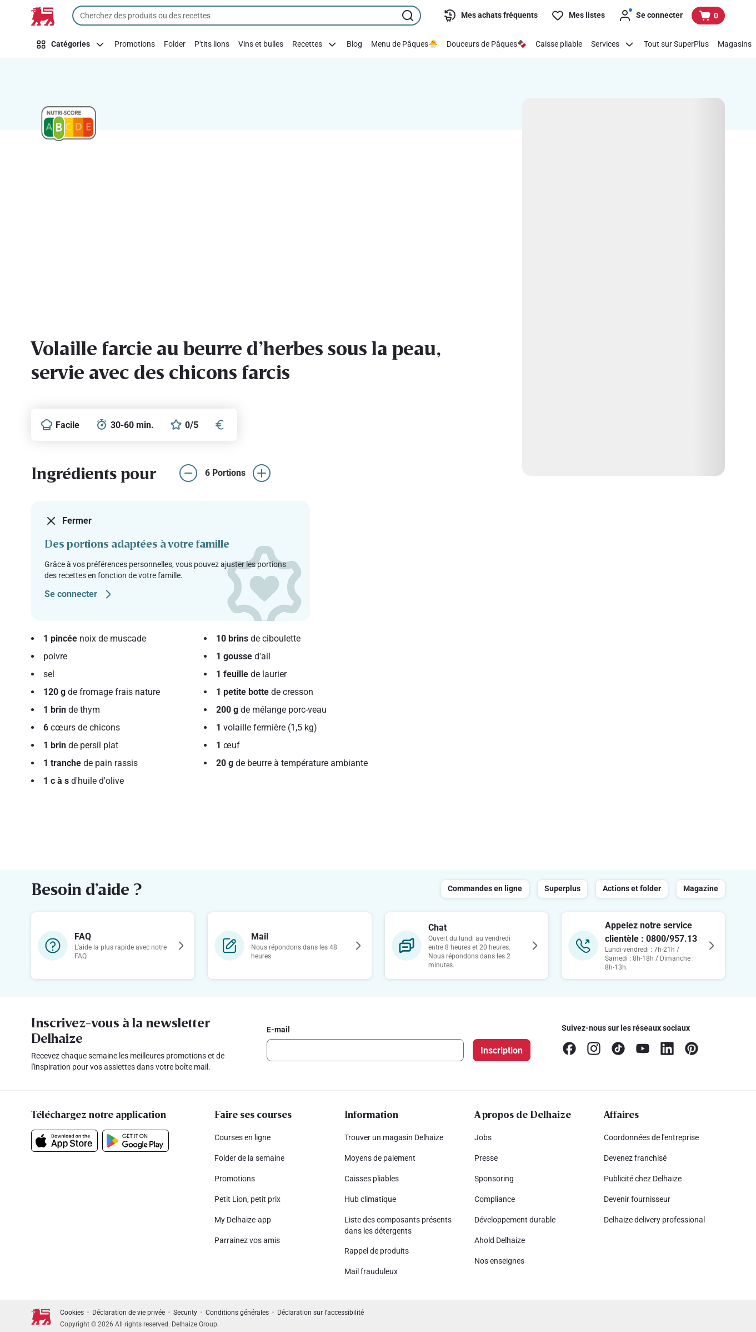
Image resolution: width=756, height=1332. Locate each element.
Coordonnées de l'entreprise (651, 1137)
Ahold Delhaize (499, 1240)
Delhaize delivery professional (654, 1219)
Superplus (562, 888)
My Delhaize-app (242, 1219)
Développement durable (514, 1219)
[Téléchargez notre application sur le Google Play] (135, 1141)
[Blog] (354, 44)
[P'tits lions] (212, 44)
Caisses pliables (371, 1178)
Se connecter (79, 594)
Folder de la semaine (249, 1158)
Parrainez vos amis (247, 1240)
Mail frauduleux (371, 1271)
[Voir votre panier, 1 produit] (708, 15)
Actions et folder (632, 888)
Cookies (72, 1312)
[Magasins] (734, 44)
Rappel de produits (376, 1250)
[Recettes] (315, 44)
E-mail (278, 1029)
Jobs (483, 1137)
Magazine (700, 888)
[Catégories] (70, 44)
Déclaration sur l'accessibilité (320, 1312)
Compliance (494, 1199)
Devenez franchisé (635, 1158)
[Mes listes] (578, 15)
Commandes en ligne (485, 888)
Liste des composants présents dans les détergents (398, 1225)
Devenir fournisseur (637, 1199)
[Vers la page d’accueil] (42, 16)
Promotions (234, 1178)
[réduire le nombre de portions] (188, 473)
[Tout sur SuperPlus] (676, 44)
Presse (486, 1158)
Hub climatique (370, 1199)
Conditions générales (237, 1312)
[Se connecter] (650, 15)
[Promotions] (134, 44)
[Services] (613, 44)
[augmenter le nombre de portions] (262, 473)
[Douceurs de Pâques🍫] (486, 44)
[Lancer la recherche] (409, 15)
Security (185, 1312)
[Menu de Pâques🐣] (404, 44)
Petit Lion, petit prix (247, 1199)
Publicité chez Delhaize (643, 1178)
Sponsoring (494, 1178)
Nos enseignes (499, 1260)
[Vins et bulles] (261, 44)
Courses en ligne (242, 1137)
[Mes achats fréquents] (490, 15)
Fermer (68, 521)
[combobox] (246, 15)
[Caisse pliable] (559, 44)
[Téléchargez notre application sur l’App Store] (64, 1141)
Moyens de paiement (379, 1158)
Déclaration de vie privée (128, 1312)
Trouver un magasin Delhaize (393, 1137)
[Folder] (174, 44)
